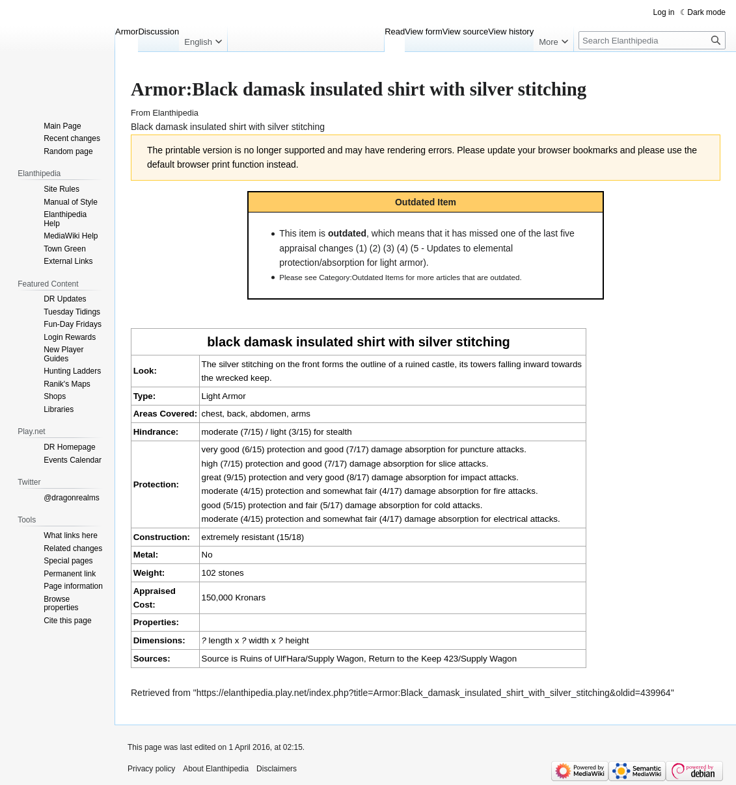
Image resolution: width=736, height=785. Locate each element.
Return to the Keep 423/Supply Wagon (442, 658)
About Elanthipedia (216, 768)
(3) (388, 248)
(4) (402, 248)
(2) (375, 248)
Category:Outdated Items (361, 277)
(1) (361, 248)
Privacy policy (151, 768)
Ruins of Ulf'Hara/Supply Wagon (302, 658)
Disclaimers (276, 768)
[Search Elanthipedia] (652, 40)
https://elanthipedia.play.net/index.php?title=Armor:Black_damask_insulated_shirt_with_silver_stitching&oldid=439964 (434, 693)
